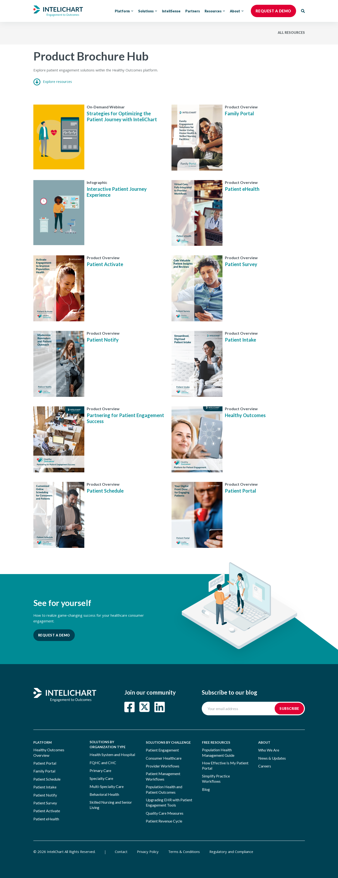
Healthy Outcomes (245, 415)
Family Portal (239, 113)
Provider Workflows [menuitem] (162, 766)
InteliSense (171, 11)
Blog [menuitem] (206, 789)
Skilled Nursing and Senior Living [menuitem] (111, 805)
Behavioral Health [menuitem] (104, 794)
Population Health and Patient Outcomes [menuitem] (164, 789)
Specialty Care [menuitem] (101, 778)
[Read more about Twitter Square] (144, 707)
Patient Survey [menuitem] (45, 803)
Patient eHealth (242, 189)
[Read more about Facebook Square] (129, 707)
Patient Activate (105, 264)
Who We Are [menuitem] (268, 750)
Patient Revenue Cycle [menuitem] (164, 821)
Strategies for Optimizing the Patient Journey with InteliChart (122, 116)
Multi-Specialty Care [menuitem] (107, 786)
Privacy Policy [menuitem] (148, 852)
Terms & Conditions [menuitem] (184, 852)
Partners (192, 11)
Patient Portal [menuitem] (44, 763)
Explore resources (52, 82)
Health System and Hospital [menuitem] (112, 754)
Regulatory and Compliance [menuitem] (231, 852)
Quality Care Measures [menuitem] (164, 813)
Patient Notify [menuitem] (45, 795)
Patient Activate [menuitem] (46, 810)
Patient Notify (103, 340)
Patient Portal (240, 491)
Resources (215, 11)
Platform (124, 11)
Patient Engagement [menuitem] (162, 750)
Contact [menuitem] (121, 852)
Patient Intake (240, 340)
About (237, 11)
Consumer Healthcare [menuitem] (164, 758)
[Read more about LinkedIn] (159, 707)
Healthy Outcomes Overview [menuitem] (48, 752)
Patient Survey (241, 264)
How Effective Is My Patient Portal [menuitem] (225, 765)
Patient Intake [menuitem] (44, 787)
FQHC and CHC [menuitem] (103, 762)
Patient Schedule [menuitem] (47, 779)
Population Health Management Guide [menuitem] (218, 752)
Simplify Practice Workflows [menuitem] (216, 778)
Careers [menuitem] (264, 766)
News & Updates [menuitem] (272, 758)
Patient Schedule (105, 491)
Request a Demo (54, 635)
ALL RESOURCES (291, 32)
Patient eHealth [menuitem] (46, 819)
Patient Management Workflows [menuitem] (163, 776)
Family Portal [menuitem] (44, 771)
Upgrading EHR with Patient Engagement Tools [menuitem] (169, 802)
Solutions (147, 11)
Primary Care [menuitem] (100, 770)
